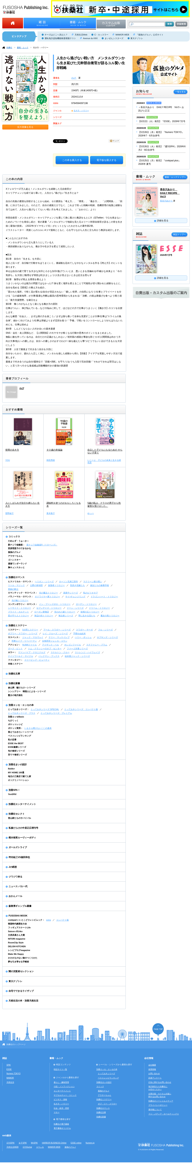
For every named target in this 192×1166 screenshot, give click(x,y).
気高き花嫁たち (77, 585)
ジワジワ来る (15, 876)
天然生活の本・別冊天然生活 (23, 1000)
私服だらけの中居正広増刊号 (23, 828)
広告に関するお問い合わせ (159, 1082)
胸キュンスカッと (16, 567)
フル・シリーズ (105, 630)
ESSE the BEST (16, 743)
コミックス (14, 536)
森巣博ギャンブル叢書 (20, 906)
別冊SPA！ (14, 790)
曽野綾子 (9, 513)
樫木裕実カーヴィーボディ (22, 837)
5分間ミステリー (30, 630)
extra (48, 920)
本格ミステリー (15, 664)
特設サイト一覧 (60, 1069)
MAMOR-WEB (122, 35)
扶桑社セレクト (17, 814)
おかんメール (15, 896)
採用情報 (152, 1069)
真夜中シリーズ (70, 593)
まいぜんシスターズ (114, 38)
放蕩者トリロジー (56, 585)
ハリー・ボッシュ (83, 637)
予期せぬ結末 (79, 633)
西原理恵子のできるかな (19, 548)
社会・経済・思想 (61, 1108)
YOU (7, 460)
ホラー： (12, 652)
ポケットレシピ (15, 724)
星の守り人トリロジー (18, 615)
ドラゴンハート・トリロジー (104, 596)
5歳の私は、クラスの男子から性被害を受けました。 (104, 504)
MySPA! (34, 1143)
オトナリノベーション (18, 780)
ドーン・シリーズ (75, 608)
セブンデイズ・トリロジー (49, 608)
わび (74, 78)
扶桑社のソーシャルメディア (160, 1101)
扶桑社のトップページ (16, 1044)
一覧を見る (180, 92)
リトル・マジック (16, 585)
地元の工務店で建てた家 (19, 776)
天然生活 (10, 1082)
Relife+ (11, 769)
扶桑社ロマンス (17, 577)
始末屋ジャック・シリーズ (77, 656)
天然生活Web (81, 35)
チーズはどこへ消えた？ (56, 35)
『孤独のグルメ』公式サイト (149, 35)
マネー (56, 1112)
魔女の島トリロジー (110, 615)
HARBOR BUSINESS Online (54, 1143)
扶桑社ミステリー (18, 625)
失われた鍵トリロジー (64, 612)
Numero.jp (90, 1143)
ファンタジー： (15, 660)
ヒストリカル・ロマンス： (20, 581)
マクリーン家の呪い (92, 581)
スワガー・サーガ (84, 630)
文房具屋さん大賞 (16, 935)
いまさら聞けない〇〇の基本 (38, 728)
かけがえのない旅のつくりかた (22, 958)
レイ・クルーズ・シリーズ (55, 633)
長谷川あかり (166, 201)
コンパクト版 (62, 920)
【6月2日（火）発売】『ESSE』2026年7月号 (161, 121)
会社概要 (152, 1065)
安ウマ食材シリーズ (17, 754)
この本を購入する (72, 160)
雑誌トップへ (179, 234)
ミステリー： (14, 630)
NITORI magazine (16, 939)
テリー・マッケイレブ (59, 637)
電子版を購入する (106, 160)
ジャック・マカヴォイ (32, 637)
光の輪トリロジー (20, 600)
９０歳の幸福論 (54, 450)
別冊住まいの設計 (18, 764)
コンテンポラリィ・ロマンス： (22, 604)
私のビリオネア (90, 593)
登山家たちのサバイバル (19, 818)
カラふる (40, 1147)
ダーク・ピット (15, 648)
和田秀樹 (50, 460)
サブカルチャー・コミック (65, 1095)
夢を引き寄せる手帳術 (18, 961)
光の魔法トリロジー (48, 593)
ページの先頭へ (158, 1029)
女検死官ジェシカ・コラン (54, 641)
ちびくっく (13, 720)
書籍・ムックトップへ (175, 177)
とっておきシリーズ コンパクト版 (81, 709)
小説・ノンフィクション (64, 1086)
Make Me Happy (16, 954)
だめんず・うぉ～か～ (18, 541)
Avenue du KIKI (90, 38)
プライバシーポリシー (157, 1105)
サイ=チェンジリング (75, 596)
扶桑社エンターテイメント (22, 804)
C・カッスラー (101, 35)
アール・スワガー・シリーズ (57, 630)
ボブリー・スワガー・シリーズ (22, 633)
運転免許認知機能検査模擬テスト (60, 38)
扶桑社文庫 (14, 673)
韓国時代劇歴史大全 (17, 924)
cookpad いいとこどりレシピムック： (26, 920)
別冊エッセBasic (16, 717)
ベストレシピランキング (19, 736)
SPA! (8, 1065)
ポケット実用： (15, 728)
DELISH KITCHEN (17, 946)
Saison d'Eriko (15, 931)
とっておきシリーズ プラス (21, 713)
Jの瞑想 (13, 867)
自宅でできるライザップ (21, 991)
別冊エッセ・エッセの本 (21, 705)
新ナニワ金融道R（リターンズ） (41, 545)
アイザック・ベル (50, 645)
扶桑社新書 (14, 683)
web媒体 (6, 1135)
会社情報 (148, 1058)
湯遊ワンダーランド (17, 563)
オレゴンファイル (72, 645)
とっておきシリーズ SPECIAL (45, 709)
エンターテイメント (62, 1091)
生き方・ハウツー (40, 47)
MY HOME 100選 (16, 772)
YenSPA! (12, 794)
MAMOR (10, 1078)
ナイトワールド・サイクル (20, 656)
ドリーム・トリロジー (99, 608)
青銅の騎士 (13, 589)
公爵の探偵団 (36, 585)
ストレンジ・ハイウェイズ (87, 652)
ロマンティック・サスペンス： (22, 593)
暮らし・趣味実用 (61, 1082)
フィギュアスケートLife (19, 927)
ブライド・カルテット (18, 612)
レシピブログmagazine (19, 950)
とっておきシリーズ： (18, 709)
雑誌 (4, 1058)
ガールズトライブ (18, 847)
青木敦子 (50, 513)
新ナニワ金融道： (16, 545)
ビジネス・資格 (60, 1099)
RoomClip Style (16, 942)
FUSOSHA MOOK (18, 915)
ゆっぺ (90, 513)
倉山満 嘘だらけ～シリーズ (21, 687)
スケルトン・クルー (60, 652)
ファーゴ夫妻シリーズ (77, 648)
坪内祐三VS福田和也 (19, 857)
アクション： (14, 645)
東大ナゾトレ (136, 38)
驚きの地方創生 (15, 695)
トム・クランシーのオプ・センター (45, 648)
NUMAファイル (29, 645)
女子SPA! (23, 1143)
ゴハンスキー (14, 560)
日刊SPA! (10, 1143)
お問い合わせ (154, 1073)
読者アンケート (155, 1078)
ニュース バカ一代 (18, 886)
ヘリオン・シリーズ (44, 581)
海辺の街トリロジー (43, 615)
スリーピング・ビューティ (37, 660)
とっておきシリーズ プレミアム (56, 713)
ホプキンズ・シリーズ (107, 637)
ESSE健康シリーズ (17, 747)
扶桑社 (9, 47)
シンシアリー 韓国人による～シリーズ (27, 691)
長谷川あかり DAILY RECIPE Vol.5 (170, 193)
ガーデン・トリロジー (86, 604)
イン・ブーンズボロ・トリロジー (54, 604)
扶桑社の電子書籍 (61, 1124)
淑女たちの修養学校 (99, 585)
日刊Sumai (27, 1147)
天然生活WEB (12, 1147)
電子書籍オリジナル (62, 1128)
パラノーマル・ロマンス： (20, 596)
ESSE (9, 1069)
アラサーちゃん (15, 556)
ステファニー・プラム (96, 645)
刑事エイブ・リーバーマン (24, 641)
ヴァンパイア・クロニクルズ (31, 652)
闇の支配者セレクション (21, 971)
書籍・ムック (22, 47)
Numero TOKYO (13, 1073)
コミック (100, 1086)
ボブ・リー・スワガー (107, 1104)
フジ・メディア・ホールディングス (163, 1114)
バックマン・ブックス (48, 656)
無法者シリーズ (65, 615)
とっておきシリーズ (106, 1073)
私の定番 (12, 739)
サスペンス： (14, 637)
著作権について (155, 1109)
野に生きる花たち (86, 615)
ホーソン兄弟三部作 (68, 581)
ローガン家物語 (41, 612)
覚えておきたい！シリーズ (20, 732)
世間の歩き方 (12, 450)
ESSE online (76, 1143)
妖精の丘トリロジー (90, 612)
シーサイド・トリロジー (19, 608)
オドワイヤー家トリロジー (47, 596)
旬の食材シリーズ (16, 751)
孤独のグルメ (14, 552)
